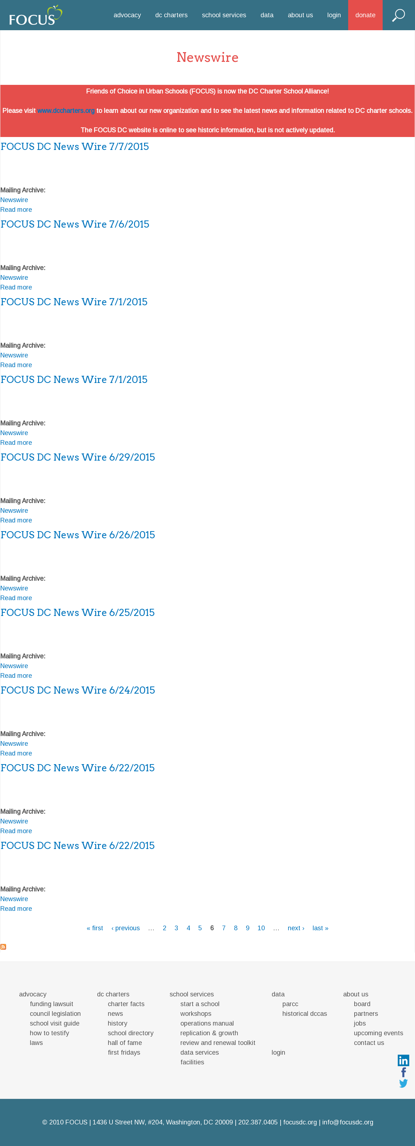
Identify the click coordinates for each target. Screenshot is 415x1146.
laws (36, 1042)
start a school (200, 1004)
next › (296, 928)
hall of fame (125, 1042)
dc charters (171, 15)
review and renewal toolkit (217, 1042)
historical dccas (304, 1013)
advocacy (127, 15)
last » (320, 928)
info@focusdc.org (347, 1122)
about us (300, 15)
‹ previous (125, 928)
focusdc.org (300, 1122)
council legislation (55, 1013)
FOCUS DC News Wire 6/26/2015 (77, 535)
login (334, 15)
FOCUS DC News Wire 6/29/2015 (77, 457)
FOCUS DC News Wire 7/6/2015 (74, 224)
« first (95, 928)
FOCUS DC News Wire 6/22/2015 (77, 768)
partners (366, 1013)
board (362, 1004)
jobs (360, 1023)
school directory (130, 1033)
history (117, 1023)
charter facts (126, 1004)
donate (365, 15)
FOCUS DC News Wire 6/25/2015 (77, 612)
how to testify (49, 1033)
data (266, 15)
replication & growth (209, 1033)
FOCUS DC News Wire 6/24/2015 (77, 690)
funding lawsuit (51, 1004)
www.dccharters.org (65, 110)
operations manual (207, 1023)
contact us (369, 1042)
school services (224, 15)
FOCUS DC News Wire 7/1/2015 (73, 302)
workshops (195, 1013)
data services (199, 1052)
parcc (290, 1004)
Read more (16, 209)
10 (261, 928)
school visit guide (54, 1023)
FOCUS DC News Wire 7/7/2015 (74, 146)
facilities (192, 1062)
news (115, 1013)
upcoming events (378, 1033)
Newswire (14, 200)
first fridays (124, 1052)
